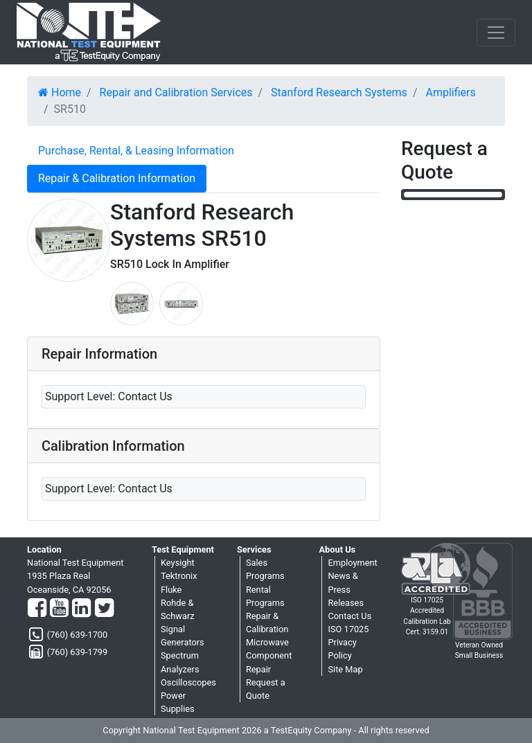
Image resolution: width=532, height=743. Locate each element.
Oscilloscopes (188, 682)
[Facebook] (37, 608)
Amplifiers (450, 92)
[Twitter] (104, 608)
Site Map (345, 669)
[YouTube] (59, 608)
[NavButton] (496, 32)
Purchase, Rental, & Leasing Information (136, 150)
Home (59, 92)
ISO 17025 (348, 629)
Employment (352, 562)
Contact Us (349, 616)
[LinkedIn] (81, 608)
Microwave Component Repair (269, 655)
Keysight (178, 562)
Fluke (171, 589)
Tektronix (179, 576)
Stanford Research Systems (339, 92)
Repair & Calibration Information (116, 178)
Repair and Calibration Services (176, 92)
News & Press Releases (346, 589)
